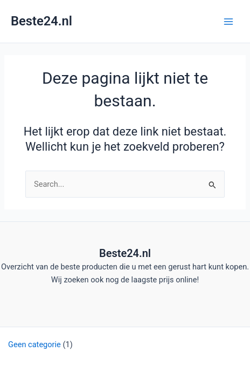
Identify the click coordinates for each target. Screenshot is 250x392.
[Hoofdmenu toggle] (228, 21)
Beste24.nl (41, 21)
